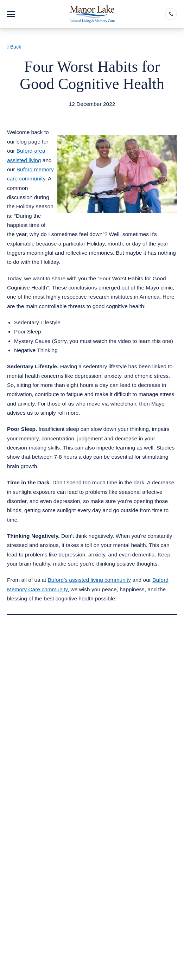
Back (14, 47)
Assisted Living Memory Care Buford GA (64, 112)
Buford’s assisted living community (89, 580)
